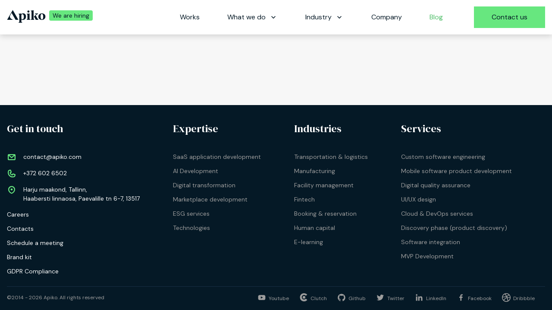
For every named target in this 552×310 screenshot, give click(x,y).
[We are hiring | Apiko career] (69, 17)
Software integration (430, 242)
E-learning (308, 242)
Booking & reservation (325, 213)
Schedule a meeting (35, 243)
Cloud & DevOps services (437, 213)
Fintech (304, 199)
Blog (436, 17)
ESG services (191, 213)
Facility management (324, 185)
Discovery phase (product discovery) (454, 228)
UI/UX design (418, 199)
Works (190, 17)
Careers (18, 214)
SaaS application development (217, 157)
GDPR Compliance (33, 271)
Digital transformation (204, 185)
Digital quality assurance (435, 185)
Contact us (509, 17)
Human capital (314, 228)
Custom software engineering (443, 157)
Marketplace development (210, 199)
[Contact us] (509, 17)
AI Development (195, 171)
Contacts (20, 228)
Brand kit (19, 257)
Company (386, 17)
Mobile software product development (456, 171)
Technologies (191, 228)
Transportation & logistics (331, 157)
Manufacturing (314, 171)
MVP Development (427, 256)
